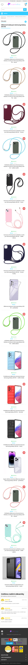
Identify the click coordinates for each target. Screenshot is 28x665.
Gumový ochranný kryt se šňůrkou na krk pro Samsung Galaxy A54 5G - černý (14, 201)
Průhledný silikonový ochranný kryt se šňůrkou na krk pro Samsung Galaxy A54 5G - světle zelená (14, 342)
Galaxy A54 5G (10, 16)
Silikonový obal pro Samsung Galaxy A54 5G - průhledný (14, 307)
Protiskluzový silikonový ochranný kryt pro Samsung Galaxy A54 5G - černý (13, 445)
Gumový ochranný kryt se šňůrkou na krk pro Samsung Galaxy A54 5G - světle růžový (14, 236)
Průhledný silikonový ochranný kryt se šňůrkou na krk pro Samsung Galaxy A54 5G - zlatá (14, 96)
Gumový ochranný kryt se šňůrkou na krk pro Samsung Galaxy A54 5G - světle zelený (14, 550)
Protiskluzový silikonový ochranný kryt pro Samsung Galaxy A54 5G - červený (13, 411)
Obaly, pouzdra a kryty (20, 16)
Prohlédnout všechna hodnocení (8, 596)
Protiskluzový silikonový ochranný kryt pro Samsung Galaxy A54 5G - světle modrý (13, 377)
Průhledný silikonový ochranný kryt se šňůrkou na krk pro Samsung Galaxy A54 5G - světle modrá (14, 166)
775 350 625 (12, 1)
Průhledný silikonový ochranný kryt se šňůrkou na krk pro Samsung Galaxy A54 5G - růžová (14, 515)
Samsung (3, 16)
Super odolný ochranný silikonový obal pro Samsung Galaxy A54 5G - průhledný (14, 479)
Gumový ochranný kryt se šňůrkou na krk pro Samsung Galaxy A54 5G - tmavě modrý (14, 272)
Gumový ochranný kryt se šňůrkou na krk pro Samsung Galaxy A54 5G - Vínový (14, 131)
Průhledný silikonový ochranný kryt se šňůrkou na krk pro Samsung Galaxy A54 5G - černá (14, 61)
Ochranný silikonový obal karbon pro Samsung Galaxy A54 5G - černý (14, 585)
